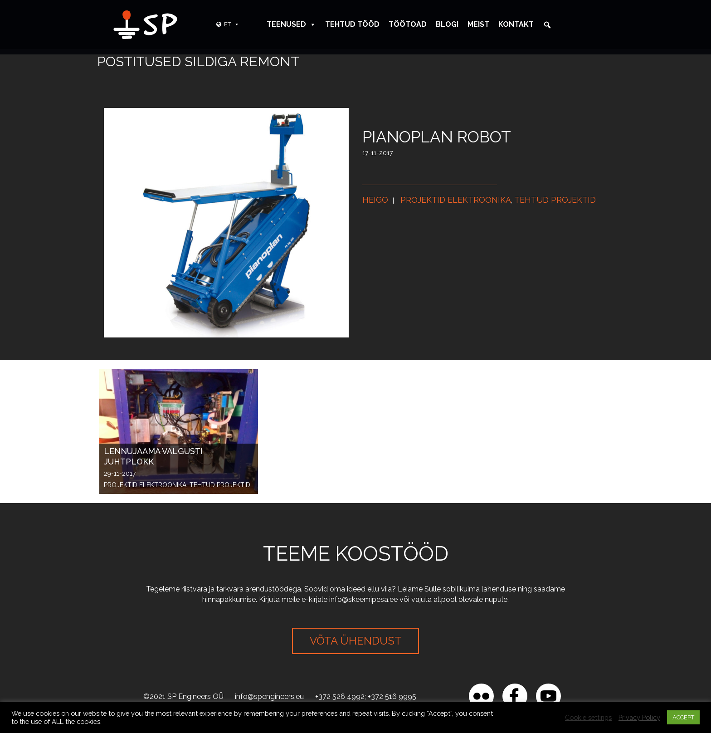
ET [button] (231, 24)
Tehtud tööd (352, 24)
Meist (478, 24)
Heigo (375, 200)
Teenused (291, 24)
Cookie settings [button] (588, 717)
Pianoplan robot (436, 136)
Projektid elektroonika (455, 200)
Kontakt (516, 24)
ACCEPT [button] (683, 717)
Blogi (447, 24)
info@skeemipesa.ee (363, 599)
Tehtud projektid (555, 200)
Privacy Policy (639, 717)
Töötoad (408, 24)
